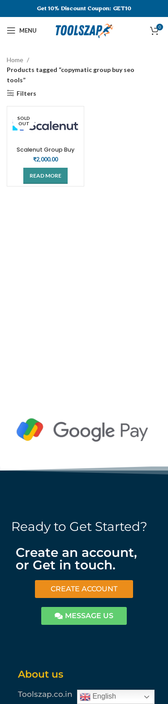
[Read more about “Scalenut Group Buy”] (45, 176)
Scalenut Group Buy (45, 149)
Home (16, 60)
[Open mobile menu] (21, 30)
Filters (26, 93)
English (98, 696)
